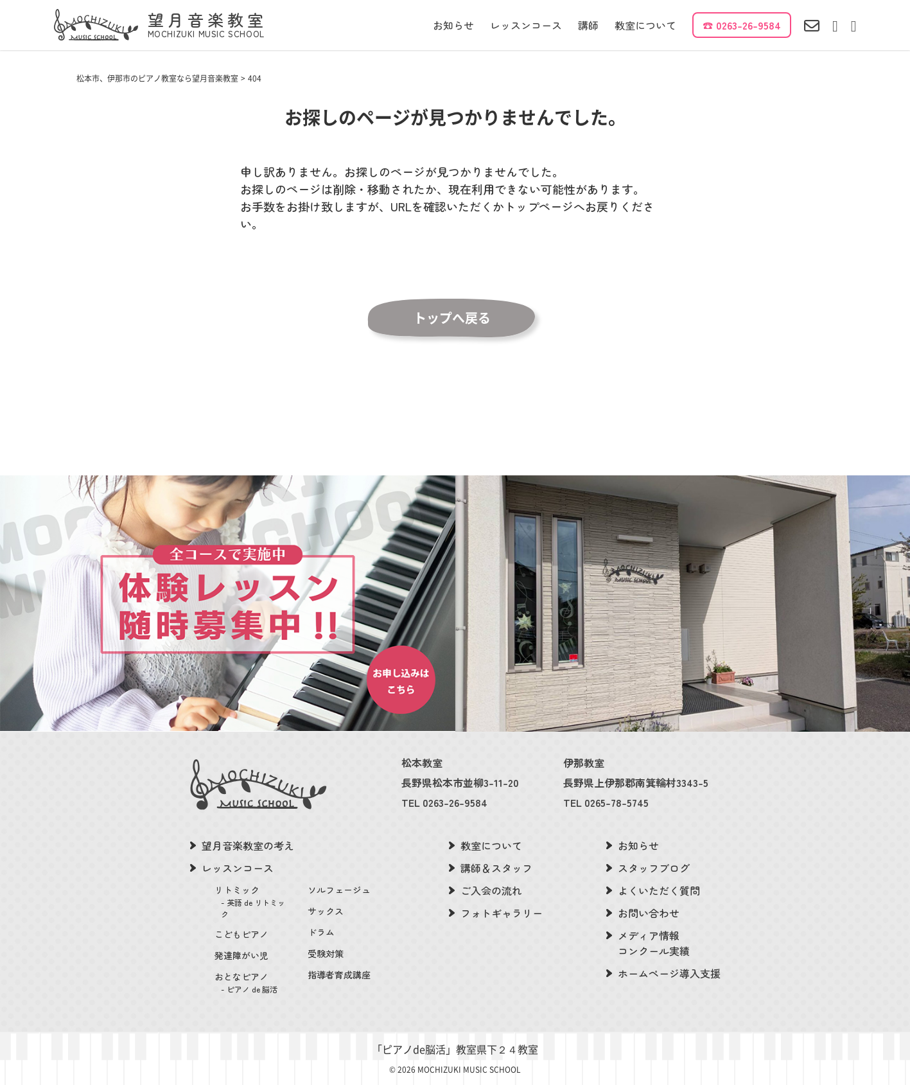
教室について (645, 25)
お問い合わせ (648, 913)
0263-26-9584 (748, 25)
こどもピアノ (241, 934)
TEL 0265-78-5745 (606, 802)
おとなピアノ (253, 982)
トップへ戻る (452, 318)
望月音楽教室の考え (248, 845)
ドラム (321, 932)
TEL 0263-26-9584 (444, 802)
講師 (588, 25)
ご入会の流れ (491, 890)
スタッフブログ (654, 868)
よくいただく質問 (659, 890)
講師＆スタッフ (496, 868)
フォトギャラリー (501, 913)
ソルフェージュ (339, 889)
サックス (326, 910)
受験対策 (326, 953)
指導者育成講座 (339, 974)
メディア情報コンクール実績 (654, 943)
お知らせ (453, 25)
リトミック (253, 901)
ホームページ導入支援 (669, 973)
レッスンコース (526, 25)
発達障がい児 (241, 955)
